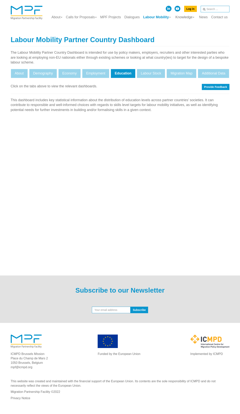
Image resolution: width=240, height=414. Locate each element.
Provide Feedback (215, 86)
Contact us (219, 17)
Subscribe (139, 309)
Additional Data (213, 73)
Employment (95, 73)
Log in (190, 8)
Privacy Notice (20, 398)
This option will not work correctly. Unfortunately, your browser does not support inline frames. (120, 190)
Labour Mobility (157, 17)
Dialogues (132, 17)
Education (123, 73)
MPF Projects (110, 17)
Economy (69, 73)
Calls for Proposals (81, 17)
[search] (215, 9)
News (203, 17)
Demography (43, 73)
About (56, 17)
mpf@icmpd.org (21, 367)
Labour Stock (151, 73)
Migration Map (181, 73)
